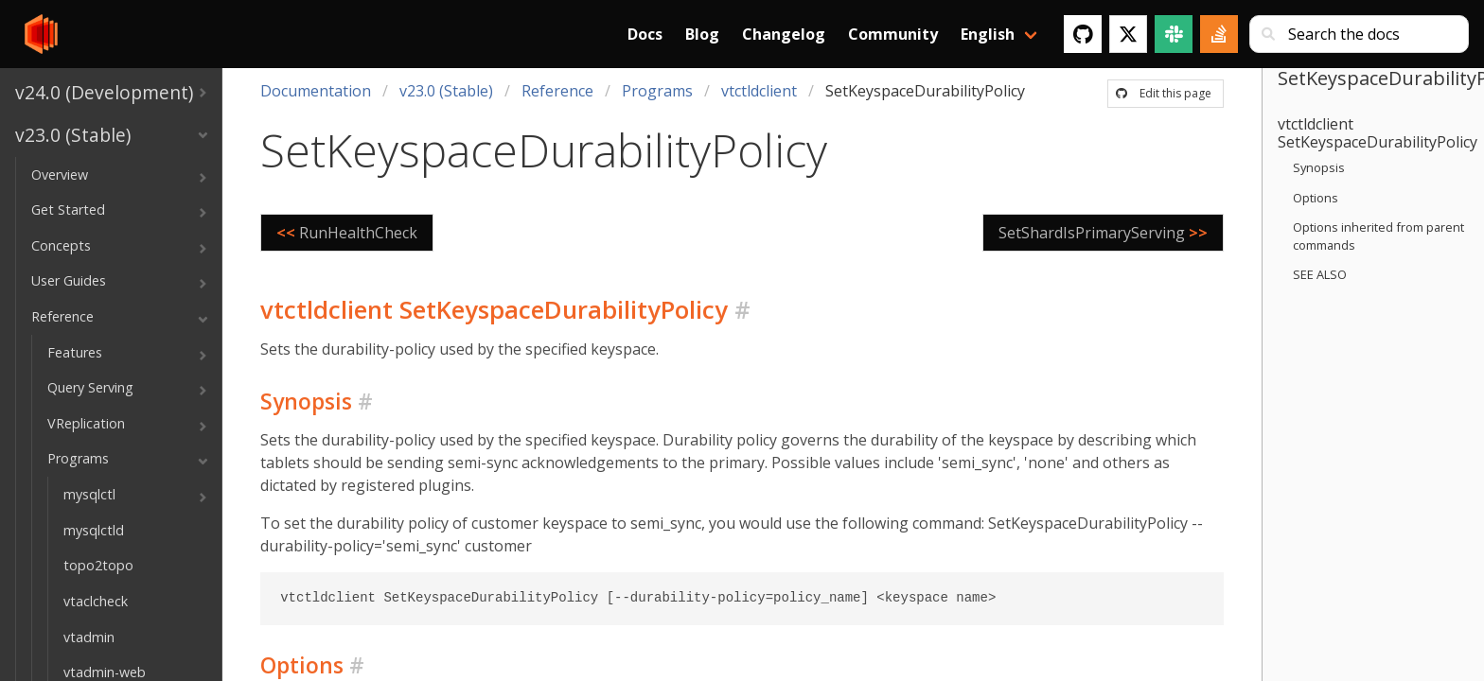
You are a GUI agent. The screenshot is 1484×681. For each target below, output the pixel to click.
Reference (557, 90)
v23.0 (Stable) (446, 90)
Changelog (783, 34)
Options (1315, 197)
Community (893, 34)
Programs (657, 90)
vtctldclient (759, 90)
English (988, 34)
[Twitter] (1128, 34)
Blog (702, 34)
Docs (644, 34)
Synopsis (1319, 167)
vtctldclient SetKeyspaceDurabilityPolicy (1377, 133)
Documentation (315, 90)
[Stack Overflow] (1219, 34)
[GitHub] (1083, 34)
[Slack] (1173, 34)
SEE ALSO (1320, 274)
